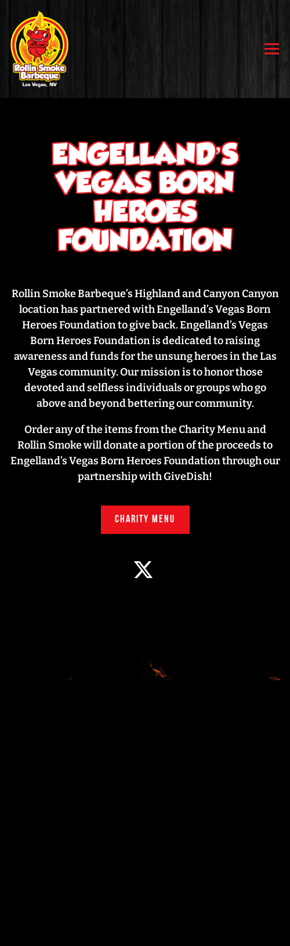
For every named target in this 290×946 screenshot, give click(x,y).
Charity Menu (145, 519)
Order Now (145, 895)
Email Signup (145, 929)
